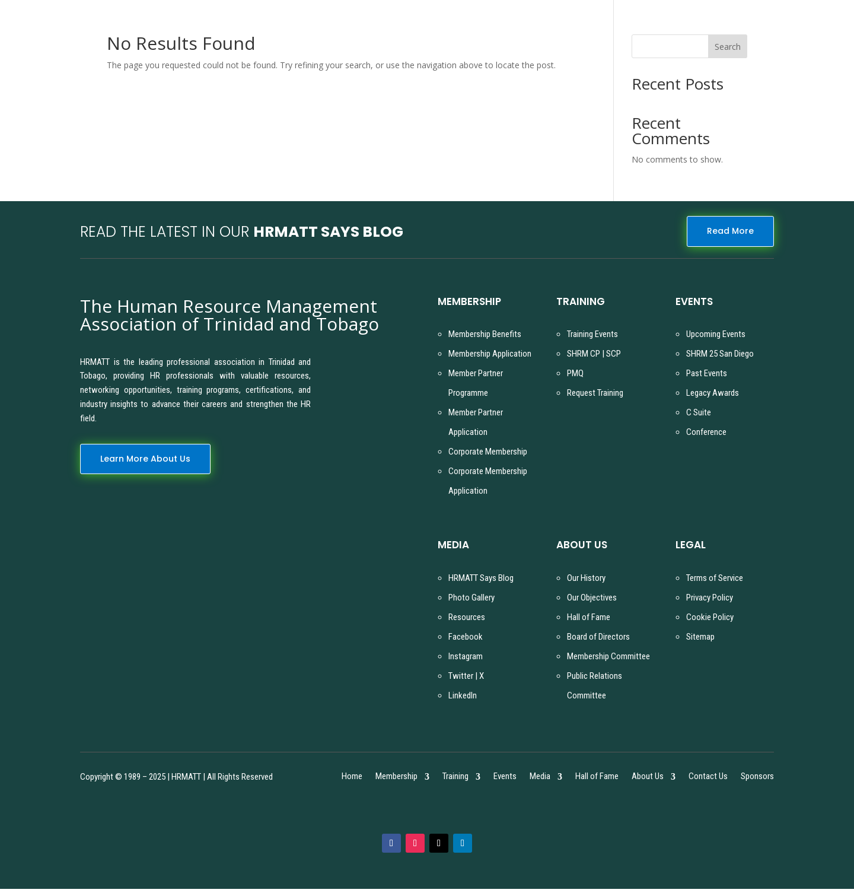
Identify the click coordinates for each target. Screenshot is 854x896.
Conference (706, 432)
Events (505, 777)
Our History (586, 578)
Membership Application (489, 353)
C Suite (698, 412)
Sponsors (757, 777)
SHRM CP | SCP (594, 353)
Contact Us (708, 777)
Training (455, 777)
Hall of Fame (588, 617)
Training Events (592, 334)
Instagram (465, 656)
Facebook (465, 636)
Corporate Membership (487, 451)
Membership (396, 777)
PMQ (575, 373)
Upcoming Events (715, 334)
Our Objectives (592, 597)
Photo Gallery (471, 597)
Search (728, 46)
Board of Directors (598, 636)
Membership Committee (608, 656)
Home (352, 777)
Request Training (595, 392)
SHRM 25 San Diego (720, 353)
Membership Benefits (484, 334)
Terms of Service (714, 578)
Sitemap (700, 636)
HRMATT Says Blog (481, 578)
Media (540, 777)
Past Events (706, 373)
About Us (648, 777)
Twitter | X (466, 676)
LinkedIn (462, 695)
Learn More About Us (145, 459)
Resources (466, 617)
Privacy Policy (709, 597)
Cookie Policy (710, 617)
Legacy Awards (712, 392)
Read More (730, 231)
